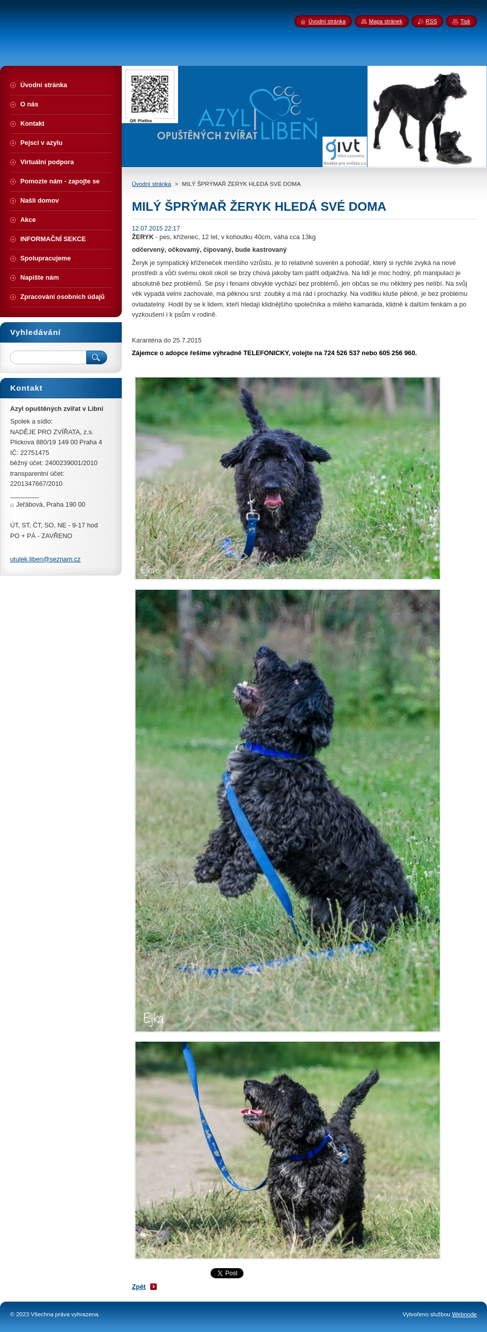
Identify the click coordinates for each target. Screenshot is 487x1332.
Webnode (464, 1314)
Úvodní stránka (151, 184)
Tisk (465, 21)
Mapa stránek (385, 21)
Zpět (139, 1286)
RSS (431, 21)
